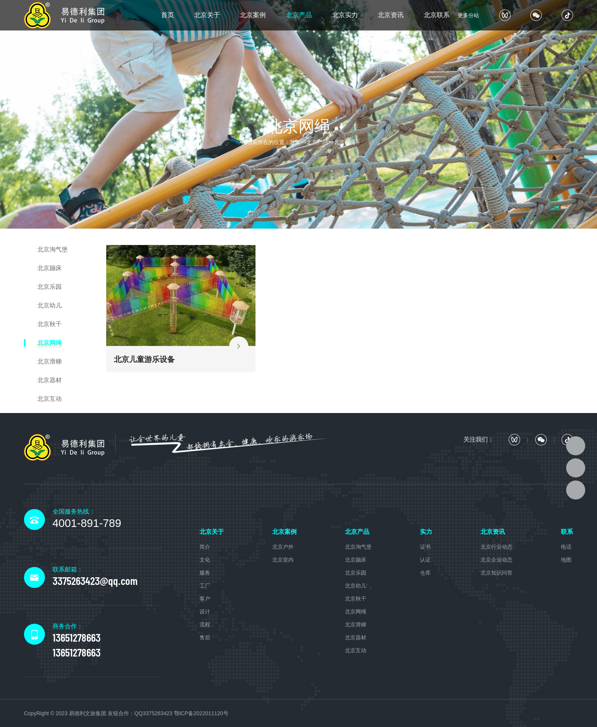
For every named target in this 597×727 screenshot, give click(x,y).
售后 (205, 637)
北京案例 (253, 15)
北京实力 (345, 15)
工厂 (205, 586)
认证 (425, 560)
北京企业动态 (496, 560)
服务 (205, 573)
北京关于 (207, 15)
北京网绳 (344, 142)
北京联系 (437, 15)
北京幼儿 (355, 586)
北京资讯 (391, 15)
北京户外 (283, 547)
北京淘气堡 (358, 547)
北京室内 (283, 560)
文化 (205, 560)
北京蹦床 (355, 560)
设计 (205, 612)
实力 (426, 531)
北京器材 (355, 637)
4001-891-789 (87, 523)
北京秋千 (355, 599)
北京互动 (355, 650)
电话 (566, 547)
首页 (167, 15)
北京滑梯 (355, 624)
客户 (205, 599)
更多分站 (468, 15)
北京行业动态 (496, 547)
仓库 (425, 573)
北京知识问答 (496, 573)
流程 (205, 624)
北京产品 (299, 15)
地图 (566, 560)
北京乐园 (355, 573)
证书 (425, 547)
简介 (205, 547)
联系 (567, 531)
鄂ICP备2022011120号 (201, 713)
